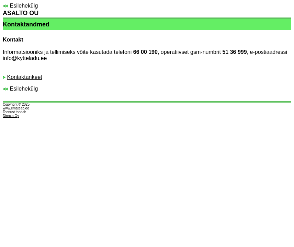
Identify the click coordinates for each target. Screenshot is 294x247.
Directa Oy (11, 116)
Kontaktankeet (24, 77)
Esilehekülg (24, 6)
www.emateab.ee (16, 108)
